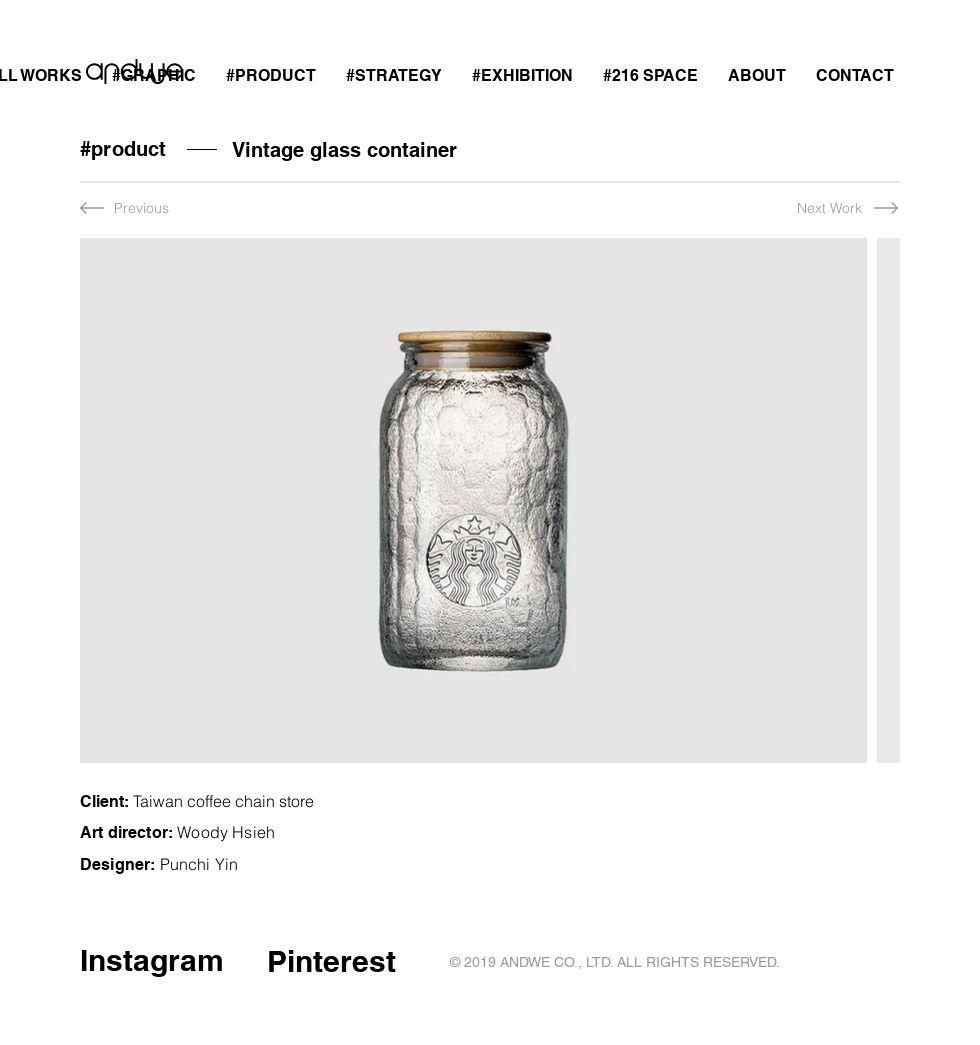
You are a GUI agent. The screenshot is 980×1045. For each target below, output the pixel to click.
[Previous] (146, 208)
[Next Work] (809, 208)
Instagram (152, 960)
